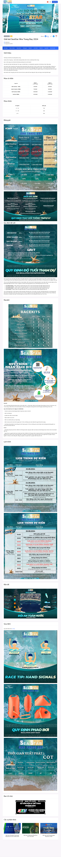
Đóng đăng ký (6, 36)
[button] (4, 829)
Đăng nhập (55, 1)
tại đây (13, 628)
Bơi (11, 36)
